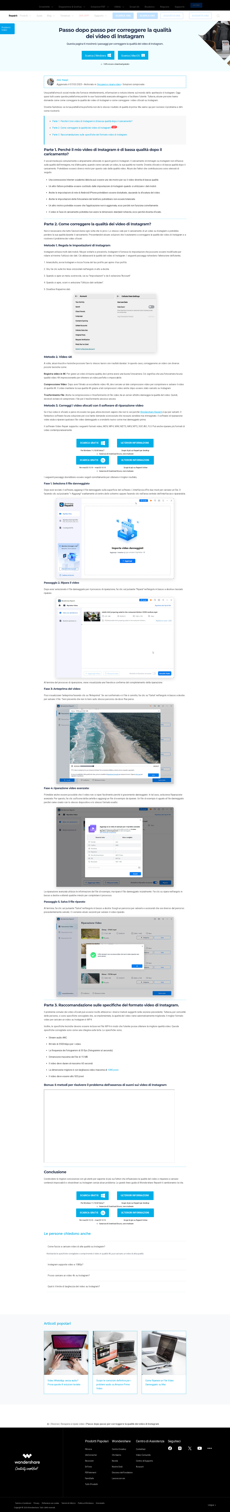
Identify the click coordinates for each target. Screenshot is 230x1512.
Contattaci (152, 1449)
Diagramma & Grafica (89, 5)
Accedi (196, 5)
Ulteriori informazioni (135, 442)
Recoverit (89, 1461)
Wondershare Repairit (151, 412)
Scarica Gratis (92, 443)
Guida (39, 15)
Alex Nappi (63, 79)
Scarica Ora (123, 15)
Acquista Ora (171, 15)
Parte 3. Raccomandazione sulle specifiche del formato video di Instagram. (89, 134)
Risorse (55, 1424)
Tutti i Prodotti (91, 1484)
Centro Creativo (125, 1449)
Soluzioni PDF (113, 5)
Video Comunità (154, 1455)
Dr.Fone (88, 1467)
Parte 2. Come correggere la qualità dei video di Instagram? (82, 128)
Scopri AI (143, 5)
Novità (120, 1461)
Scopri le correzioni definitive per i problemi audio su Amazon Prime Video (114, 1384)
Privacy (40, 1503)
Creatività (66, 5)
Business (156, 5)
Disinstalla (125, 1503)
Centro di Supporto (155, 1461)
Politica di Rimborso (105, 1503)
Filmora (88, 1449)
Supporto (180, 5)
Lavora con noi (124, 1478)
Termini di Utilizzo (83, 1503)
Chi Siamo (122, 1455)
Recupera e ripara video (109, 84)
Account (151, 1467)
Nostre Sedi (123, 1467)
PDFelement (90, 1472)
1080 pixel (113, 1069)
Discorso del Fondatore (128, 1472)
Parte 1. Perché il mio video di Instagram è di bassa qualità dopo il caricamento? (92, 121)
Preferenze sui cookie (59, 1503)
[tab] (116, 1246)
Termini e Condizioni (22, 1503)
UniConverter (91, 1455)
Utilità (130, 5)
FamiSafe (89, 1478)
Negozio (168, 5)
